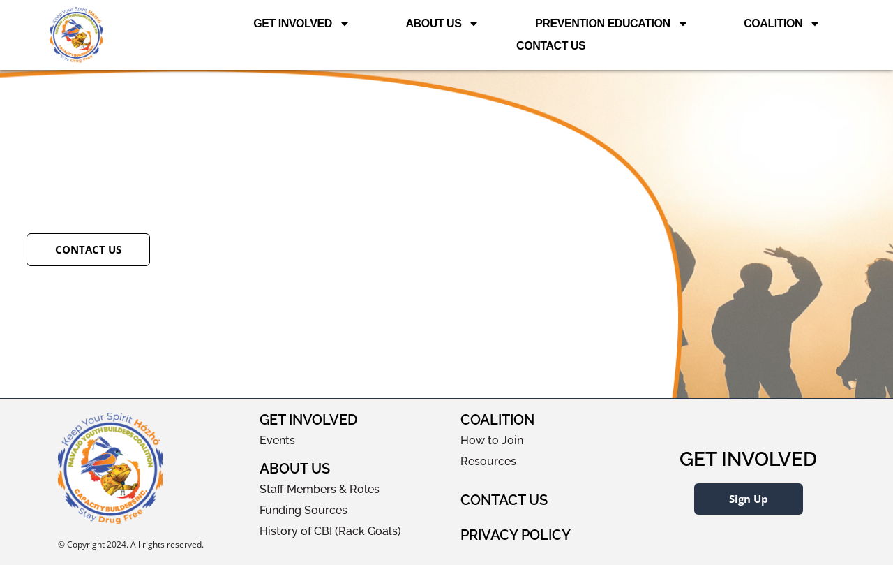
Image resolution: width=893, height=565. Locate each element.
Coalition (782, 24)
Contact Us (550, 46)
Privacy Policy (515, 535)
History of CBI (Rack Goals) (330, 531)
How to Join (491, 440)
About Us (442, 24)
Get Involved (301, 24)
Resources (488, 461)
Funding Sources (303, 510)
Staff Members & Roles (320, 489)
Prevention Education (611, 24)
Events (277, 440)
